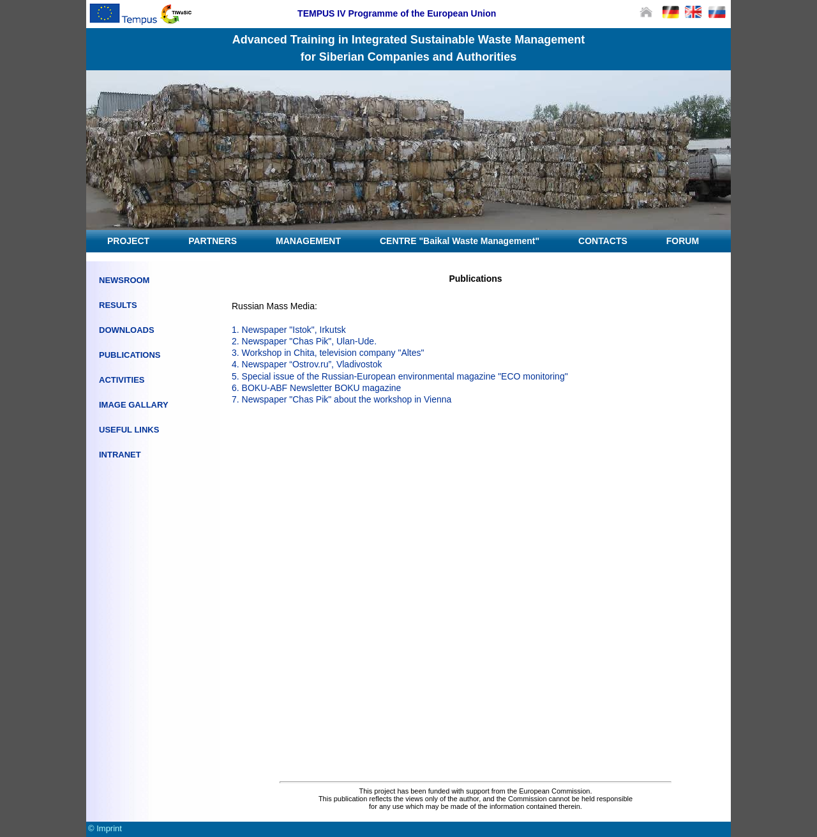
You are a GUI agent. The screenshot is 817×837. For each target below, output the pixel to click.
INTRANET (120, 454)
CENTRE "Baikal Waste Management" (459, 241)
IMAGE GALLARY (134, 405)
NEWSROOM (124, 280)
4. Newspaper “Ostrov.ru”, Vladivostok (307, 364)
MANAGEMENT (308, 241)
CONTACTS (602, 241)
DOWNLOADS (126, 330)
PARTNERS (212, 241)
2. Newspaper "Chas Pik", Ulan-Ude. (304, 341)
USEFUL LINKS (129, 429)
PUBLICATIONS (130, 355)
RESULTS (118, 305)
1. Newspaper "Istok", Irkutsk (289, 330)
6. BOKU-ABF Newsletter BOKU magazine (316, 388)
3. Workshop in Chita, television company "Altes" (328, 353)
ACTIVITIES (122, 380)
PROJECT (128, 241)
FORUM (682, 241)
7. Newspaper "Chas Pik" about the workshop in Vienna (341, 399)
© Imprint (105, 828)
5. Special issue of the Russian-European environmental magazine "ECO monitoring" (400, 376)
